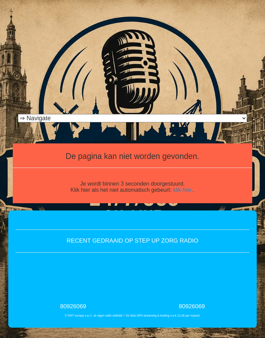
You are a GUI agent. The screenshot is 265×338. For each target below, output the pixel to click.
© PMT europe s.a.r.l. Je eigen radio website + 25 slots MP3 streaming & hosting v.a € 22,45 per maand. (132, 315)
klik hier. (183, 190)
